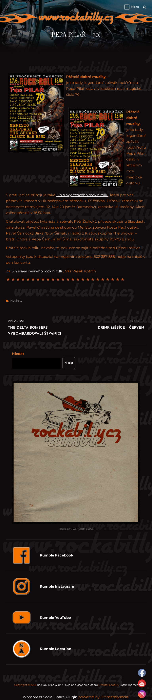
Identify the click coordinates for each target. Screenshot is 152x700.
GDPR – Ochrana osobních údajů (76, 684)
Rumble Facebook (56, 555)
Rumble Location (55, 649)
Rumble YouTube (55, 618)
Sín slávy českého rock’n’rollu (82, 195)
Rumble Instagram (57, 586)
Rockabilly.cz (45, 684)
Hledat (18, 354)
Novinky (16, 300)
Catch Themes (129, 684)
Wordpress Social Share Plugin (50, 697)
